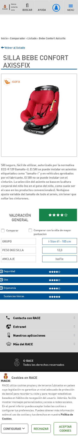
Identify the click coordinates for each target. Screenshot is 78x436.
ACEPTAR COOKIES (65, 428)
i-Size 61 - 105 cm (59, 241)
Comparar (12, 230)
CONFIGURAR (14, 428)
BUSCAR (27, 7)
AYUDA (42, 7)
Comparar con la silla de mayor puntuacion (52, 232)
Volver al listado (13, 47)
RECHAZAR (41, 428)
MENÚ (70, 8)
